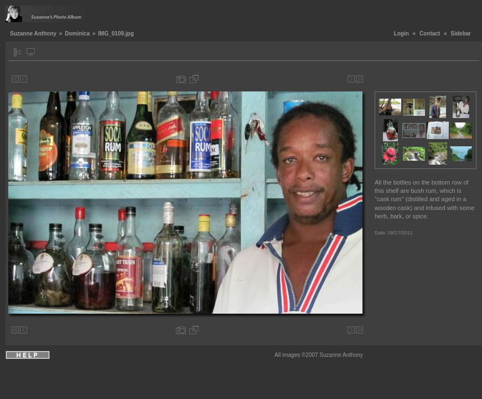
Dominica (77, 33)
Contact (429, 33)
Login (401, 33)
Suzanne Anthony (33, 33)
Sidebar (460, 33)
